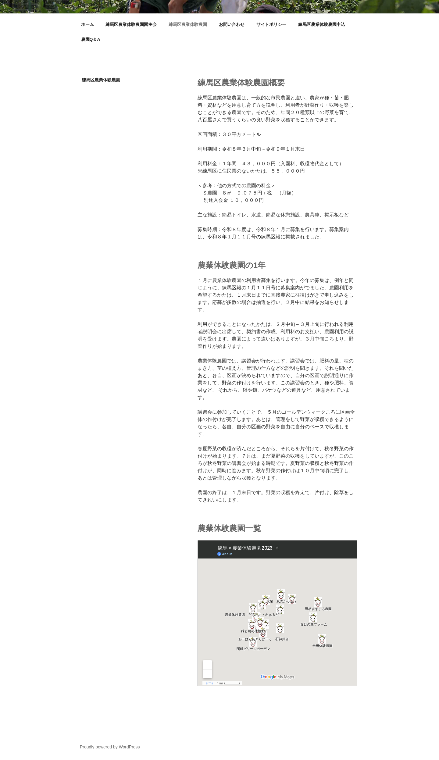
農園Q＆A (90, 39)
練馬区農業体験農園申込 (321, 24)
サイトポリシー (271, 24)
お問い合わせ (231, 24)
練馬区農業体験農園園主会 (131, 24)
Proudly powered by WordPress (110, 746)
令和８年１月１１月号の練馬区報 (243, 236)
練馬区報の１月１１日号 (249, 287)
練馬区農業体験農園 (188, 24)
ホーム (87, 24)
